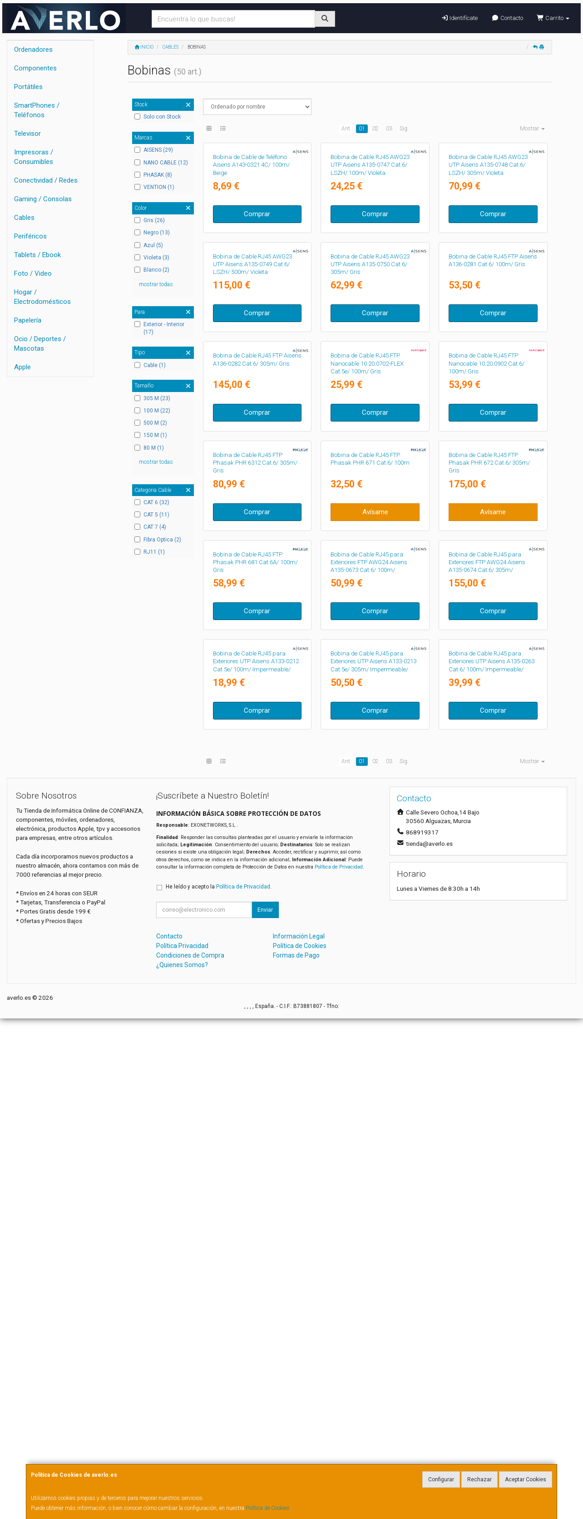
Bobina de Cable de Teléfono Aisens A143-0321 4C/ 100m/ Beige (251, 248)
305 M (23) (152, 398)
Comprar (257, 297)
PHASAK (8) (153, 175)
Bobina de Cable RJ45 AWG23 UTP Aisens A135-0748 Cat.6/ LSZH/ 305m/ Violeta (488, 248)
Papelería (27, 320)
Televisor (27, 133)
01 (362, 128)
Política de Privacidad (339, 1367)
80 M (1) (149, 448)
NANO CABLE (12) (161, 162)
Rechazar (479, 1479)
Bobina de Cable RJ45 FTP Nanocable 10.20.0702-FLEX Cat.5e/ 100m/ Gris (367, 613)
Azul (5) (148, 245)
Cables (24, 217)
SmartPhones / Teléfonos (36, 110)
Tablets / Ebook (37, 255)
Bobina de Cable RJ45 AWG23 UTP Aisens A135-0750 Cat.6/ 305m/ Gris (370, 431)
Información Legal (299, 1437)
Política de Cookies (268, 1508)
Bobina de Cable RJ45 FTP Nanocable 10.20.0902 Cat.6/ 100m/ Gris (486, 613)
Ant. (346, 128)
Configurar (441, 1479)
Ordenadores (33, 49)
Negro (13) (152, 232)
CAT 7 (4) (150, 527)
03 (389, 128)
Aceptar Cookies (525, 1479)
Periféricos (30, 236)
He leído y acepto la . (219, 1388)
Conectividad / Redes (46, 180)
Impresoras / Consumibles (33, 157)
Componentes (35, 68)
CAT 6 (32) (151, 502)
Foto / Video (33, 273)
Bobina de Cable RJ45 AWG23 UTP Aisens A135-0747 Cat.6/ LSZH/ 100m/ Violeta (370, 248)
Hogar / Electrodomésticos (42, 297)
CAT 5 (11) (151, 514)
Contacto (507, 18)
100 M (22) (152, 410)
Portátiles (28, 87)
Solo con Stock (157, 117)
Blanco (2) (151, 270)
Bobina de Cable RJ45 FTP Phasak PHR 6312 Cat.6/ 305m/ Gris (255, 796)
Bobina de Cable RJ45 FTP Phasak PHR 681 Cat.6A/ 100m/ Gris (255, 979)
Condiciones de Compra (190, 1456)
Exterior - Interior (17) (159, 328)
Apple (22, 367)
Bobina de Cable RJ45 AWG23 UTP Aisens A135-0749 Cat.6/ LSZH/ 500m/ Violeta (252, 431)
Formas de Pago (296, 1456)
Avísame (375, 845)
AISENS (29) (153, 150)
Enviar (265, 1411)
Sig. (404, 128)
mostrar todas (156, 284)
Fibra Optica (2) (157, 539)
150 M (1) (150, 435)
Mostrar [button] (532, 128)
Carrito (553, 18)
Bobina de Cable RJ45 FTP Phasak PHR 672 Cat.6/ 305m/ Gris (489, 796)
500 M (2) (150, 423)
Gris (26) (149, 220)
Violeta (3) (151, 257)
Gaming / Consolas (43, 199)
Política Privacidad (182, 1446)
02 (375, 128)
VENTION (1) (154, 187)
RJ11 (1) (149, 552)
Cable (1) (150, 365)
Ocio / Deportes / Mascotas (40, 343)
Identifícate (459, 18)
